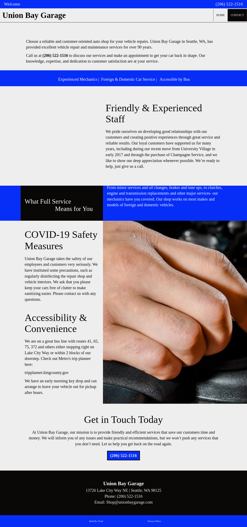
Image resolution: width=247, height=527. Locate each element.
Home (220, 15)
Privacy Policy (154, 521)
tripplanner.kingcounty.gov (47, 372)
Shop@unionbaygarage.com (129, 502)
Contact (237, 15)
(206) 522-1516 (229, 4)
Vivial (100, 521)
